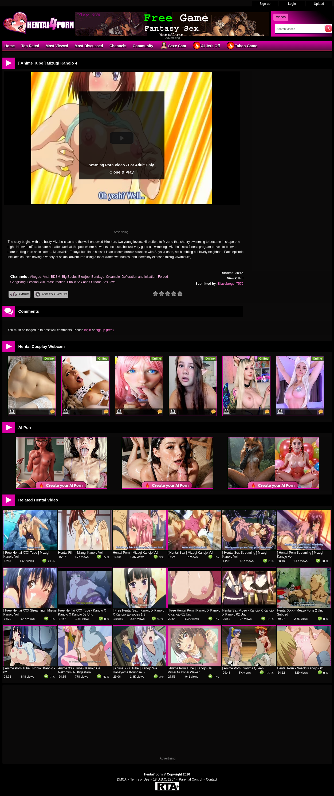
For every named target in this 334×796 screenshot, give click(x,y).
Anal (46, 277)
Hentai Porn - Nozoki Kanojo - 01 (300, 668)
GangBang (18, 282)
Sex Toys (109, 282)
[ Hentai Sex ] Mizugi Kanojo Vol (190, 552)
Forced (163, 277)
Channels (117, 46)
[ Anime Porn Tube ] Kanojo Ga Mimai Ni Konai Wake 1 (190, 670)
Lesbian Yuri (36, 282)
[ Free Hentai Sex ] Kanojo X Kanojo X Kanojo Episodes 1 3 (138, 612)
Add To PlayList (51, 294)
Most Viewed (57, 46)
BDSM (55, 277)
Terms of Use (139, 779)
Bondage (97, 277)
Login (292, 4)
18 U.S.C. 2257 (164, 779)
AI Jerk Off (206, 45)
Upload (319, 4)
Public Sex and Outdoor (84, 282)
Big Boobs (69, 277)
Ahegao (35, 277)
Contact (211, 779)
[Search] (298, 29)
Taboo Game (241, 45)
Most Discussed (88, 46)
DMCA (121, 779)
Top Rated (30, 46)
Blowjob (84, 277)
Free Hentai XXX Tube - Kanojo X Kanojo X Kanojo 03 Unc (82, 612)
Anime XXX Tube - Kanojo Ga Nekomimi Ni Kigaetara (79, 670)
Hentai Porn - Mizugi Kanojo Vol (135, 552)
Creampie (113, 277)
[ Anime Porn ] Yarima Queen (243, 668)
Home (10, 46)
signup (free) (104, 330)
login (87, 330)
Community (143, 46)
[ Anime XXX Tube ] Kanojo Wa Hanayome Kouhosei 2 (135, 670)
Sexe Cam (173, 45)
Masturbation (56, 282)
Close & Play (121, 172)
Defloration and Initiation (139, 277)
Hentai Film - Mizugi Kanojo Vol (80, 552)
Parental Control (190, 779)
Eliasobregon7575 (230, 284)
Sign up (265, 4)
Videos (281, 17)
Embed (19, 294)
